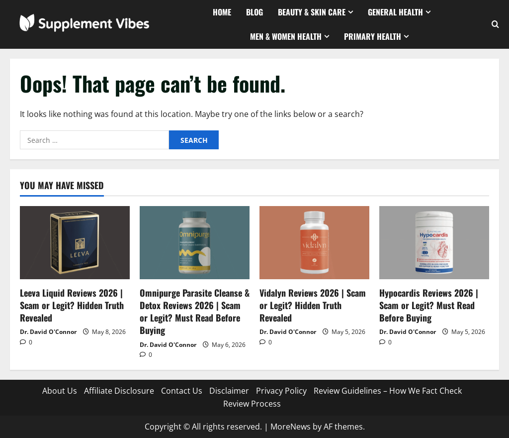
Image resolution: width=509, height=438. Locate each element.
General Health (395, 12)
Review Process (252, 403)
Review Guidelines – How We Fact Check (388, 390)
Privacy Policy (281, 390)
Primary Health (372, 36)
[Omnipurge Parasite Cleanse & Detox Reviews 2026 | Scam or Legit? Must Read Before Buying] (195, 242)
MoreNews (290, 426)
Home (222, 12)
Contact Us (181, 390)
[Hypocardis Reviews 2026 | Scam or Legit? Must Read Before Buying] (434, 242)
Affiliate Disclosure (119, 390)
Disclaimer (229, 390)
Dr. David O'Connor (48, 332)
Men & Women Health (286, 36)
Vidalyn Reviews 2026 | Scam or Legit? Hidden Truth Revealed (312, 305)
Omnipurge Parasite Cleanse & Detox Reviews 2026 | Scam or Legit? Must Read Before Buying (195, 311)
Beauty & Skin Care (311, 12)
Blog (254, 12)
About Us (59, 390)
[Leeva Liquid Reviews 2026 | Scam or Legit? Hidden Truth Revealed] (75, 242)
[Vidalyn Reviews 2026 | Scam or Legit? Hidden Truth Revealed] (314, 242)
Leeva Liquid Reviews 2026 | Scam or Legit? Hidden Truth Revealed (72, 305)
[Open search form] (495, 24)
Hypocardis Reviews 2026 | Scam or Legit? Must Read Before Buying (428, 305)
